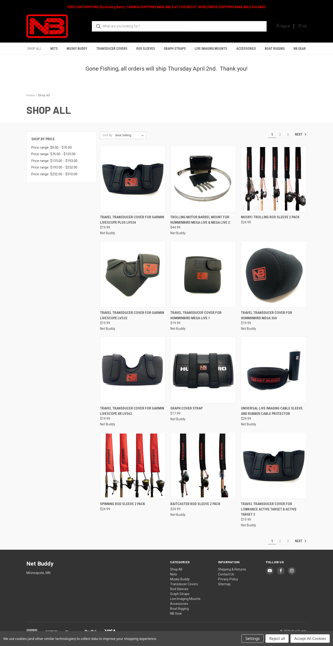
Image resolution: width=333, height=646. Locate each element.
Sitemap (224, 584)
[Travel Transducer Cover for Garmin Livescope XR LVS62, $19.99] (133, 369)
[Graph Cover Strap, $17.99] (203, 369)
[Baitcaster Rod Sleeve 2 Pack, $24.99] (203, 465)
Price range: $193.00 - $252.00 (54, 167)
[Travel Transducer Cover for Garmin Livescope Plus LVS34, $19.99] (133, 179)
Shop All (34, 48)
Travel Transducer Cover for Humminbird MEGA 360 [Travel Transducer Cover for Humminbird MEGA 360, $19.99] (266, 315)
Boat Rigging (275, 48)
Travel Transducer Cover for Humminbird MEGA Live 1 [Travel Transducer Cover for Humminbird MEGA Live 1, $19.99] (196, 315)
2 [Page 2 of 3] (280, 134)
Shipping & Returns (232, 569)
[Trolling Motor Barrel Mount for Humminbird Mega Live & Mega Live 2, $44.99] (203, 179)
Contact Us (226, 574)
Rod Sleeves (145, 48)
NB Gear (300, 48)
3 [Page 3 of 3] (288, 134)
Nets (54, 48)
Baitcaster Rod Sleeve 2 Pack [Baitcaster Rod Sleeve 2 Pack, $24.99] (195, 504)
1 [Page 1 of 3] (272, 134)
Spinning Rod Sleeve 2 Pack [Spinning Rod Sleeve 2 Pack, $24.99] (122, 504)
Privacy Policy (228, 579)
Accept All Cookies (310, 638)
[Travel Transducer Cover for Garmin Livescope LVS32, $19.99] (133, 274)
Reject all (277, 638)
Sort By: (108, 135)
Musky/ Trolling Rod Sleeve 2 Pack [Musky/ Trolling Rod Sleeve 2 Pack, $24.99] (270, 217)
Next (301, 134)
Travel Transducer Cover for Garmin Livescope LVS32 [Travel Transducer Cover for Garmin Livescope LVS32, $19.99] (132, 315)
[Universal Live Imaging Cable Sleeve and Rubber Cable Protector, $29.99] (274, 369)
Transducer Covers (111, 48)
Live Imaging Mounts (211, 48)
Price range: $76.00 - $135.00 (53, 154)
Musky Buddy (77, 48)
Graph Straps (175, 48)
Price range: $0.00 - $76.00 (51, 147)
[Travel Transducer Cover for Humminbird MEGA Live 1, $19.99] (203, 274)
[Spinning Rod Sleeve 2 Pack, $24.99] (133, 465)
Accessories (246, 48)
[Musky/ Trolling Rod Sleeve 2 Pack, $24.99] (274, 179)
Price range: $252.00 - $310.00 (54, 174)
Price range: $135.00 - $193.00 (54, 161)
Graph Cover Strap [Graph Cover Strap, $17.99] (186, 408)
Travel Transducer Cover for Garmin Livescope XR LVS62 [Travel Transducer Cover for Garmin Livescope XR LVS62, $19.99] (132, 411)
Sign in (285, 26)
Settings (252, 638)
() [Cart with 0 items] (302, 26)
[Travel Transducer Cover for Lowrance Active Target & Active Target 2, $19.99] (274, 465)
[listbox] (130, 135)
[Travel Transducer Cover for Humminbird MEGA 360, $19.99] (274, 274)
